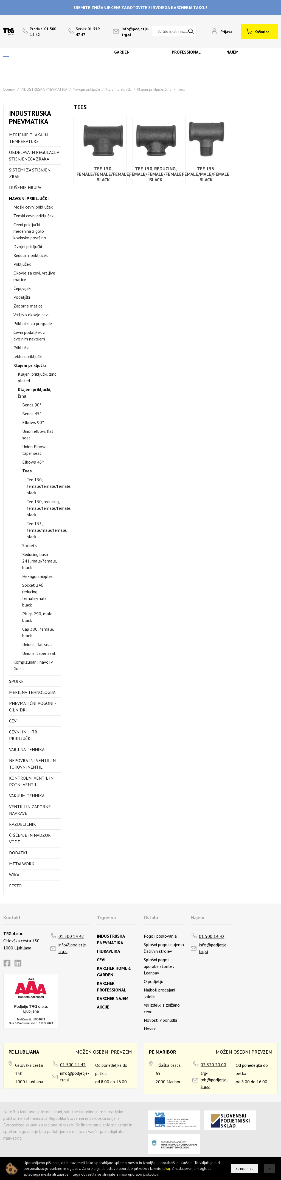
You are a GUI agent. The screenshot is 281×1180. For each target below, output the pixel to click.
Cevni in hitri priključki (24, 735)
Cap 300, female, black (38, 632)
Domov (9, 89)
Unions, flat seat (37, 644)
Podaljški (21, 297)
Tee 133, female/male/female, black (44, 530)
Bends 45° (31, 413)
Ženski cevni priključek (33, 215)
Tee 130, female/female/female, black (44, 486)
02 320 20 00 (213, 1064)
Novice (150, 1028)
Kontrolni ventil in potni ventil (31, 781)
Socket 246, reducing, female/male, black (34, 595)
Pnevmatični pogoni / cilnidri (32, 706)
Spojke (16, 681)
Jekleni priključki (27, 356)
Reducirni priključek (30, 255)
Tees (181, 89)
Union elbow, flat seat (38, 434)
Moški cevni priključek (33, 207)
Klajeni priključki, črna (154, 89)
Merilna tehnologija (32, 692)
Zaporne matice (28, 306)
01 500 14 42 (71, 936)
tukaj (166, 1168)
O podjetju (153, 981)
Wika (14, 874)
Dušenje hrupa (25, 187)
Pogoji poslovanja (160, 936)
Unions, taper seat (39, 653)
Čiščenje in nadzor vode (30, 838)
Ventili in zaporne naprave (30, 810)
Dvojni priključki (27, 246)
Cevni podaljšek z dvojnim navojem (29, 335)
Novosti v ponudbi (160, 1020)
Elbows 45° (33, 462)
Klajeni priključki (118, 89)
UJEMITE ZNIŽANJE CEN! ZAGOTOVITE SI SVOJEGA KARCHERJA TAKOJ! (140, 7)
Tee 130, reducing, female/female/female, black (44, 508)
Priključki (21, 347)
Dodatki (18, 852)
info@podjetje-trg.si (73, 948)
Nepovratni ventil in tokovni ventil (32, 764)
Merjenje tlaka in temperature (28, 138)
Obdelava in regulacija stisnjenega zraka (34, 155)
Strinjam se (244, 1168)
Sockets (29, 545)
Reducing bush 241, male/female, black (39, 561)
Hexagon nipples (37, 576)
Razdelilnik (22, 824)
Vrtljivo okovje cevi (31, 314)
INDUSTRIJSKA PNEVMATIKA (44, 89)
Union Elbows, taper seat (35, 450)
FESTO (15, 885)
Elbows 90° (33, 422)
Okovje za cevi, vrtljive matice (34, 276)
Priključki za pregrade (32, 323)
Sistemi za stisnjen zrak (29, 173)
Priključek (22, 264)
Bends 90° (31, 405)
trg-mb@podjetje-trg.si (214, 1079)
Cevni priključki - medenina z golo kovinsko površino (29, 231)
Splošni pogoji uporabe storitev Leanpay (159, 966)
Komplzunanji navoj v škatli (33, 665)
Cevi (13, 721)
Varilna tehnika (26, 749)
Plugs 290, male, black (37, 617)
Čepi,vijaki (22, 288)
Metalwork (21, 863)
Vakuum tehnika (26, 795)
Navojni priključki (86, 89)
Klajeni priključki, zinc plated (37, 377)
